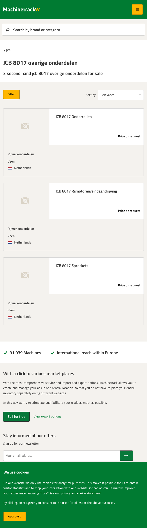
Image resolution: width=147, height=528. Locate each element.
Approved (14, 516)
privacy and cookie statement (81, 493)
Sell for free (16, 416)
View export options (47, 416)
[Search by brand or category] (73, 30)
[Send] (126, 455)
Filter (11, 94)
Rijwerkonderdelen (21, 154)
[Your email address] (61, 455)
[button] (137, 9)
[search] (73, 29)
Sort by (91, 95)
